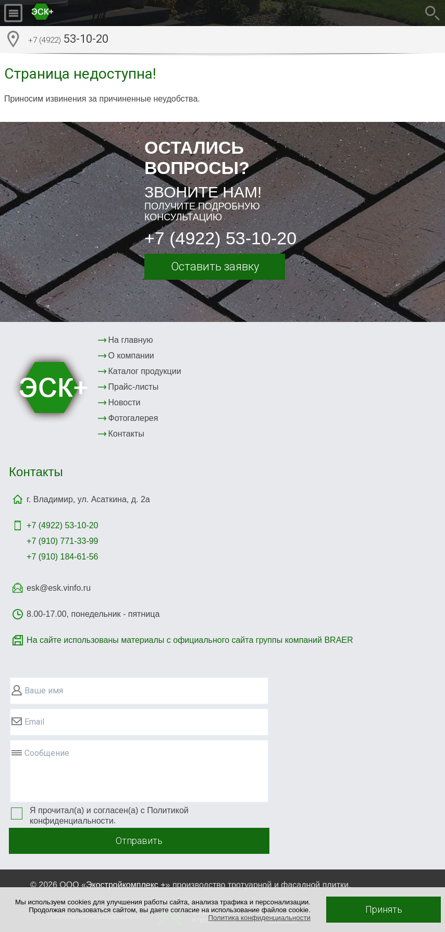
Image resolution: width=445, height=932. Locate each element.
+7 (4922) (62, 525)
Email (34, 722)
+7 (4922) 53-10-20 (220, 238)
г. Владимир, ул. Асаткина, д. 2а (88, 499)
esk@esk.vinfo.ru (59, 587)
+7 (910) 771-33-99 (62, 541)
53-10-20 (68, 40)
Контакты (126, 433)
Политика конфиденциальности (259, 918)
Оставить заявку (215, 266)
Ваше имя (43, 690)
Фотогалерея (133, 418)
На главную (130, 339)
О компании (131, 355)
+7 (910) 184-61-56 (62, 556)
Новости (124, 402)
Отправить (139, 840)
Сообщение (46, 753)
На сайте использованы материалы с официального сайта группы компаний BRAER (190, 640)
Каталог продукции (144, 371)
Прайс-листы (133, 386)
